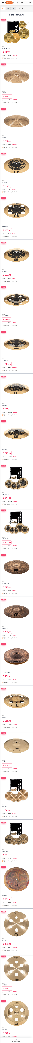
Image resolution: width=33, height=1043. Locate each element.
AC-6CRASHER (6, 673)
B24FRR (4, 137)
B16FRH (4, 93)
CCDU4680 (5, 539)
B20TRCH (4, 985)
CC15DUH (4, 271)
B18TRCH (4, 940)
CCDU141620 (5, 494)
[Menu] (22, 2)
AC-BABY (4, 717)
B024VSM (4, 896)
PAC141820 (5, 851)
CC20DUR (4, 405)
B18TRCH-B (5, 1029)
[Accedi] (26, 2)
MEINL (3, 46)
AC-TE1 (4, 762)
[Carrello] (30, 2)
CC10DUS (4, 182)
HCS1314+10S (6, 48)
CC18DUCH (5, 360)
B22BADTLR (5, 583)
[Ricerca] (18, 2)
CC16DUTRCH (5, 316)
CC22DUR (4, 450)
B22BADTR (5, 628)
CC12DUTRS (5, 227)
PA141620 (4, 806)
